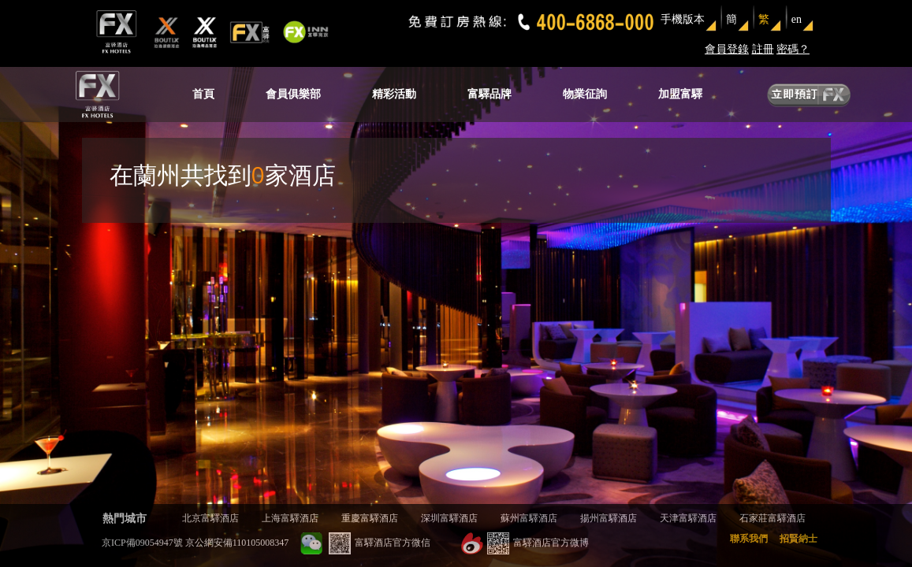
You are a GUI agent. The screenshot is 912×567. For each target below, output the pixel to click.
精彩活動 (394, 94)
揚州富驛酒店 (608, 518)
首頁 (203, 94)
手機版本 (683, 19)
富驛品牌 (489, 94)
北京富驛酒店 (210, 518)
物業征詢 (585, 94)
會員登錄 (727, 49)
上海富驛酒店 (290, 518)
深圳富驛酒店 (449, 518)
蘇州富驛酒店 (529, 518)
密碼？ (793, 49)
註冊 (763, 49)
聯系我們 (749, 538)
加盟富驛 (680, 94)
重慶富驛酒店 (369, 518)
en (796, 19)
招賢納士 (798, 538)
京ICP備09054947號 (142, 542)
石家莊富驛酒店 (772, 518)
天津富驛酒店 (688, 518)
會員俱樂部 (293, 94)
